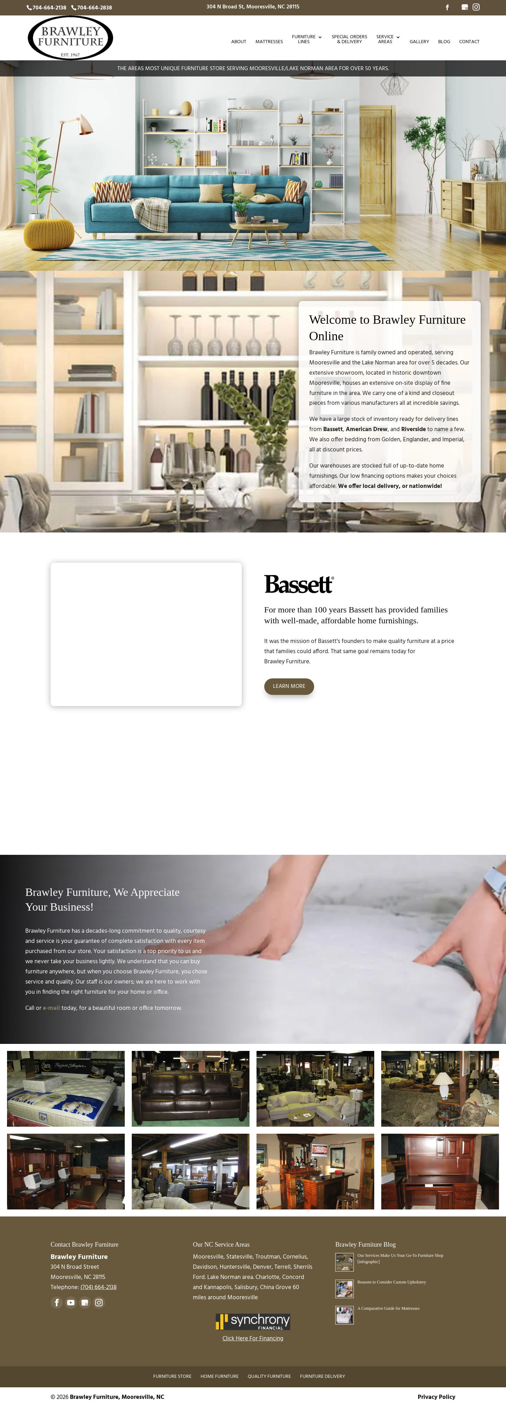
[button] (66, 1089)
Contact (469, 43)
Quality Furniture (269, 1377)
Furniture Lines (304, 40)
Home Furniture (220, 1377)
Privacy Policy (436, 1397)
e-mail (51, 1008)
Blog (444, 43)
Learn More (289, 686)
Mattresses (269, 43)
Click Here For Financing (252, 1338)
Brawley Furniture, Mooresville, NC (117, 1397)
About (238, 43)
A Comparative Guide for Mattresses (388, 1308)
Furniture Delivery (322, 1377)
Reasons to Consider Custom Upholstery (391, 1282)
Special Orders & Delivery (349, 40)
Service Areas (385, 40)
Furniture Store (172, 1377)
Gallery (419, 43)
